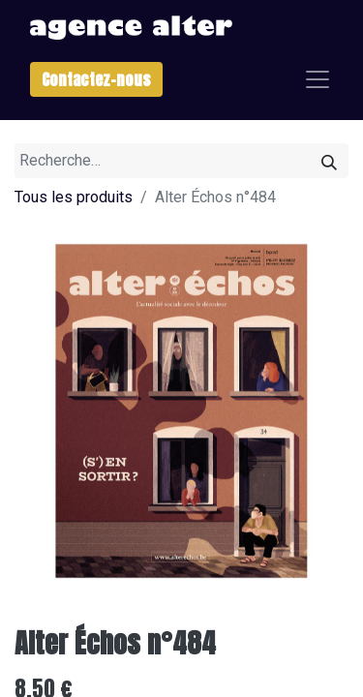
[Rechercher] (329, 160)
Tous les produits (74, 197)
